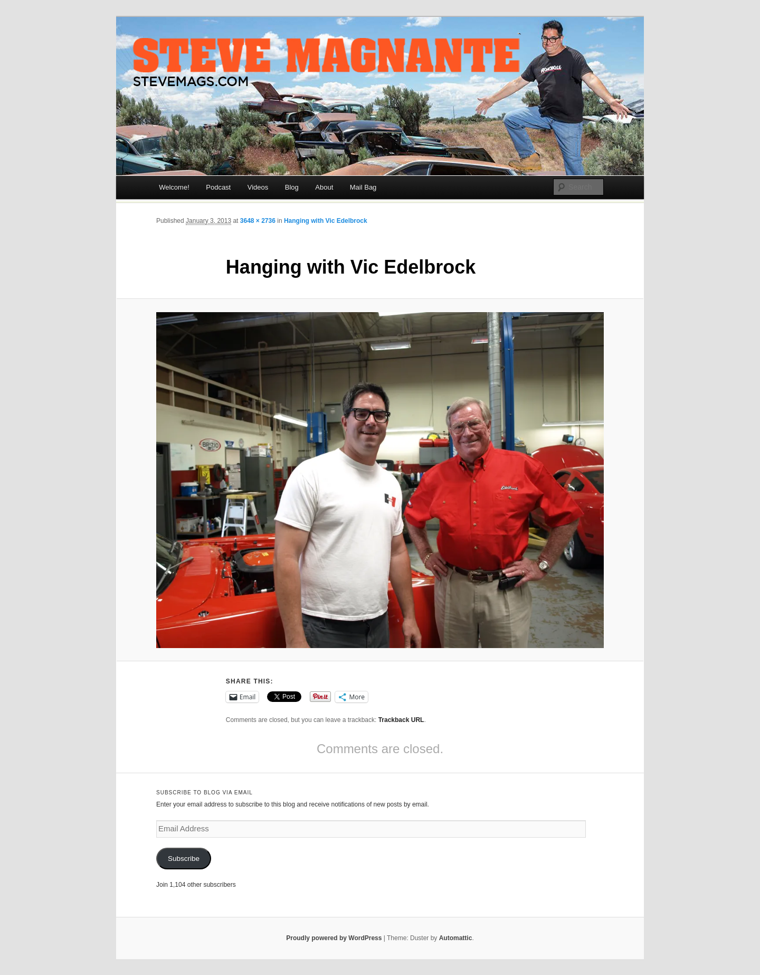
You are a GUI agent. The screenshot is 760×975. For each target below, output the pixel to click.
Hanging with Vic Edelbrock (325, 220)
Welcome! (174, 187)
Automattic (455, 938)
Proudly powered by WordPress (334, 938)
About (324, 187)
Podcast (218, 187)
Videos (258, 187)
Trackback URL (401, 720)
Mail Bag (363, 187)
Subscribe (184, 858)
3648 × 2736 (258, 220)
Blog (292, 187)
